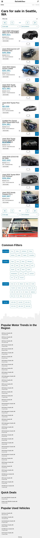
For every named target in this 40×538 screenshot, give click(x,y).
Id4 (24, 287)
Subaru (23, 261)
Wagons (24, 255)
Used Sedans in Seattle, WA (7, 518)
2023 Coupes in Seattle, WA (7, 471)
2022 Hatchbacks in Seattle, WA (8, 455)
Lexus (18, 261)
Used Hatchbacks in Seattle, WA (8, 522)
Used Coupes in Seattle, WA (7, 533)
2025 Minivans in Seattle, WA (8, 475)
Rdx (34, 287)
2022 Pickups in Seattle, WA (7, 463)
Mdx (12, 296)
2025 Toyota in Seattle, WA (7, 349)
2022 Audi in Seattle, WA (7, 467)
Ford (21, 273)
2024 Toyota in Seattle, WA (7, 345)
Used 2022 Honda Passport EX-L (8, 193)
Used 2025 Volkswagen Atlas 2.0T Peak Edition (10, 31)
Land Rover (32, 273)
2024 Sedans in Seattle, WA (7, 353)
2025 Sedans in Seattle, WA (7, 373)
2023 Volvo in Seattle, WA (7, 381)
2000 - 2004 (28, 306)
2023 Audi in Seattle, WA (7, 400)
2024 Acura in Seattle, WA (7, 396)
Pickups (30, 251)
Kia (16, 277)
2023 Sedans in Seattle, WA (7, 361)
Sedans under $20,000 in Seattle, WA (9, 502)
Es (25, 296)
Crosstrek (13, 287)
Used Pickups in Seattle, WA (7, 525)
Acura (22, 265)
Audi (17, 265)
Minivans (13, 255)
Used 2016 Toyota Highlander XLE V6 (9, 85)
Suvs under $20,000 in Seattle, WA (9, 498)
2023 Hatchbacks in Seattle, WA (8, 431)
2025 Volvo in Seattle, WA (7, 392)
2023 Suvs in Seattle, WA (7, 334)
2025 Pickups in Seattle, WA (7, 451)
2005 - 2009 (21, 306)
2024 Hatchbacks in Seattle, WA (8, 404)
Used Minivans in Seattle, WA (8, 529)
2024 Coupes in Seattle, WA (7, 482)
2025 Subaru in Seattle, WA (7, 388)
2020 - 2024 (13, 302)
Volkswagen (29, 261)
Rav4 (12, 283)
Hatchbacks (24, 251)
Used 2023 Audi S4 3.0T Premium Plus (11, 49)
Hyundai (12, 269)
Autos (2, 4)
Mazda (29, 269)
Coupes (19, 255)
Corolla (32, 283)
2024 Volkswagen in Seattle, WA (8, 412)
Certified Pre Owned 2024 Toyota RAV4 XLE (10, 121)
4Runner (21, 283)
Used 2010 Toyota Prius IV (10, 103)
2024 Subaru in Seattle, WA (7, 408)
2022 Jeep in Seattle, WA (7, 478)
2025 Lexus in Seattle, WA (7, 385)
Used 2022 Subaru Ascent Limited (9, 67)
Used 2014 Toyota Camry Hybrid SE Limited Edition (8, 140)
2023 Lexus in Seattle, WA (7, 369)
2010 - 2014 (13, 306)
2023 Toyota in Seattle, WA (7, 365)
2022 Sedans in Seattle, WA (7, 439)
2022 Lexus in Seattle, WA (7, 459)
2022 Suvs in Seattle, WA (7, 357)
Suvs (12, 251)
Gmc (12, 277)
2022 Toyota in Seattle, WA (7, 416)
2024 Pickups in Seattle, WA (7, 428)
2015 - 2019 (27, 302)
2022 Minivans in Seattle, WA (8, 486)
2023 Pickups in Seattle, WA (7, 443)
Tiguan (21, 296)
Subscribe (37, 4)
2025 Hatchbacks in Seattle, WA (8, 447)
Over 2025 (20, 302)
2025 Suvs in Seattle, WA (7, 341)
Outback (29, 287)
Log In (33, 4)
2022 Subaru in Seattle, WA (7, 435)
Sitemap (20, 537)
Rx (16, 283)
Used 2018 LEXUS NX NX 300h (10, 157)
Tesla (26, 273)
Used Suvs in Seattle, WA (7, 514)
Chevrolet (22, 277)
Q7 (16, 296)
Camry (27, 283)
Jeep (18, 269)
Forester (19, 287)
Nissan (23, 269)
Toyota (12, 261)
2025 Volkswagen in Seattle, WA (8, 424)
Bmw (32, 265)
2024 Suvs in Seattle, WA (7, 338)
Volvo (12, 265)
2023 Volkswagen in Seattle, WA (8, 377)
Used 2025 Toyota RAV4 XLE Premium (11, 175)
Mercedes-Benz (14, 273)
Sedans (17, 251)
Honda (27, 265)
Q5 (29, 296)
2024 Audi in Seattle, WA (7, 420)
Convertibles (31, 255)
